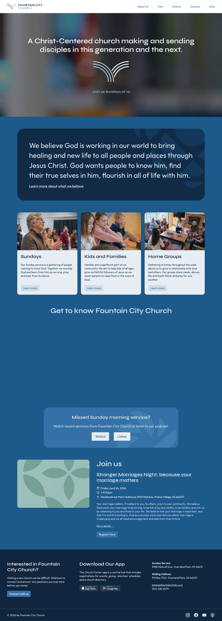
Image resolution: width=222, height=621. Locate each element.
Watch (100, 436)
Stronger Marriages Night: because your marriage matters (144, 477)
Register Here (107, 534)
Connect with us (18, 594)
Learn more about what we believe (56, 186)
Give (212, 6)
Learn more (30, 288)
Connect (195, 6)
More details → (105, 526)
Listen (122, 436)
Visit (160, 6)
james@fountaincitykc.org (167, 585)
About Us (143, 6)
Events (176, 6)
